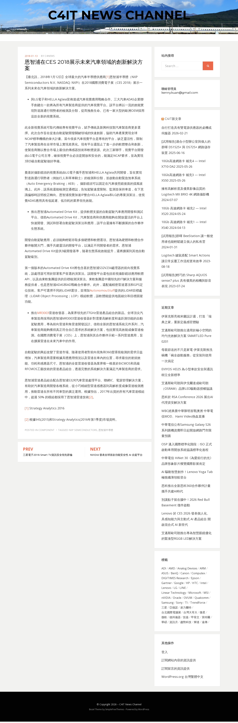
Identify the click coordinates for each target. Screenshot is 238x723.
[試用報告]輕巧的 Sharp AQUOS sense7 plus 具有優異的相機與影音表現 (186, 280)
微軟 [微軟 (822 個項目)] (164, 618)
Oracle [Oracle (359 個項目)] (177, 598)
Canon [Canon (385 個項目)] (185, 573)
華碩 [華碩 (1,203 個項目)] (164, 623)
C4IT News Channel (119, 15)
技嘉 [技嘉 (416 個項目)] (186, 618)
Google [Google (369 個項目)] (179, 583)
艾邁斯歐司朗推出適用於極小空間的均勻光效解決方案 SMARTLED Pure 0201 (186, 336)
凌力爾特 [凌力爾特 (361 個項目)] (185, 608)
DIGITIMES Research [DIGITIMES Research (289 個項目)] (174, 578)
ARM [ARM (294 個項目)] (203, 568)
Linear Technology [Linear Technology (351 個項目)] (173, 593)
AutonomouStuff (102, 290)
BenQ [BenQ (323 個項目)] (174, 573)
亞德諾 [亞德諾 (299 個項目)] (173, 608)
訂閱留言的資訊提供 (175, 670)
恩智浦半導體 (105, 430)
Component (46, 430)
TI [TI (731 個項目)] (186, 603)
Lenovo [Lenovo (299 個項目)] (166, 588)
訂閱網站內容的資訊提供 (178, 661)
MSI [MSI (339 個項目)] (206, 593)
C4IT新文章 (173, 119)
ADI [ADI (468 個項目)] (163, 568)
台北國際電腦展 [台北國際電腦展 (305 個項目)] (171, 613)
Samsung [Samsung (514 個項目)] (167, 603)
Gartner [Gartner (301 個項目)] (166, 583)
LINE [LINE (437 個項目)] (183, 588)
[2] (91, 397)
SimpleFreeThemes (114, 710)
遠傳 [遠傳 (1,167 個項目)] (204, 623)
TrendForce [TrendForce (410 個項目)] (197, 603)
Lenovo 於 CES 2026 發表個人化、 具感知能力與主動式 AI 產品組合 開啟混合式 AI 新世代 (186, 519)
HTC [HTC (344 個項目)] (195, 583)
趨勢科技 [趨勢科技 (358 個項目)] (185, 623)
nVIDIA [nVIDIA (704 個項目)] (165, 598)
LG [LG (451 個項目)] (175, 588)
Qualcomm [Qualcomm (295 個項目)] (202, 598)
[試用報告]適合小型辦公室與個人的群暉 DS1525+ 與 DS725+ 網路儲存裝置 (186, 147)
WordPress (143, 710)
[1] (108, 77)
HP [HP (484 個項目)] (188, 583)
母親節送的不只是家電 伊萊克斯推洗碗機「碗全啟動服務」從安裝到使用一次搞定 (186, 355)
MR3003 (43, 313)
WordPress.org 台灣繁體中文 (182, 678)
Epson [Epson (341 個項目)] (195, 578)
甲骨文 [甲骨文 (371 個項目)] (195, 618)
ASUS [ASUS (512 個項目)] (164, 573)
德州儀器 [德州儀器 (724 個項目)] (175, 618)
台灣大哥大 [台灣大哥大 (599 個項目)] (190, 613)
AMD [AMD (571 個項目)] (172, 568)
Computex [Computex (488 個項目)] (198, 573)
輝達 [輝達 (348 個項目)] (196, 623)
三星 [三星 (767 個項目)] (164, 608)
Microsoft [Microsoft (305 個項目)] (194, 593)
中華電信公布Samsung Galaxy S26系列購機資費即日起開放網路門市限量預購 (186, 430)
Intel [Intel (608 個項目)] (203, 583)
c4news (50, 56)
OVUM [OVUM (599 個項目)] (188, 598)
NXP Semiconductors (83, 430)
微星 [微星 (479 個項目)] (202, 613)
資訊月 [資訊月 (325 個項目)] (173, 623)
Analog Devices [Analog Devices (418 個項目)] (187, 568)
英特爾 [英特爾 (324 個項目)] (206, 618)
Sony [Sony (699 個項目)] (179, 603)
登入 (164, 653)
